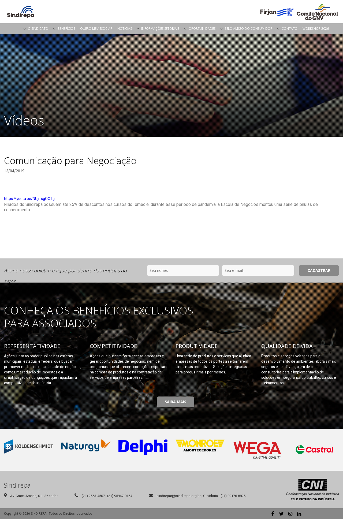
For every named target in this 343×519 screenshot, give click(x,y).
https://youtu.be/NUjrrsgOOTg (29, 199)
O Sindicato (38, 28)
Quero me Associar (96, 28)
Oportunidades (202, 28)
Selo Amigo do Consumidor (248, 28)
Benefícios (66, 28)
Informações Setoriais (160, 28)
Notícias (124, 28)
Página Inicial (16, 28)
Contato (289, 28)
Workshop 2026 (316, 28)
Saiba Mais (175, 401)
